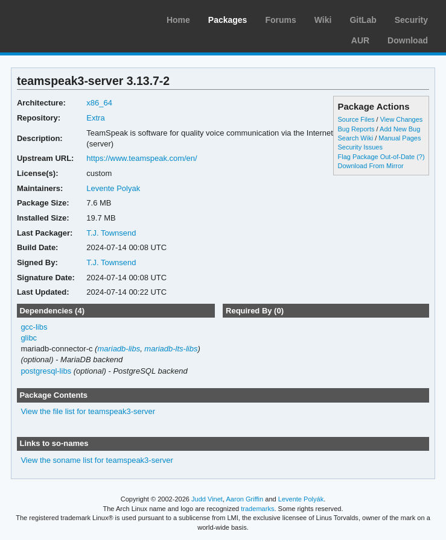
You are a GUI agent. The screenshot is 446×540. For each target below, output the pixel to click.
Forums (280, 20)
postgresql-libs (46, 370)
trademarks (257, 508)
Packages (227, 20)
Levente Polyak (113, 188)
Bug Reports (355, 129)
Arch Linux (66, 18)
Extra (95, 117)
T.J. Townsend (111, 232)
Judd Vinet (207, 499)
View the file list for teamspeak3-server (88, 411)
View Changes (401, 119)
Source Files (355, 119)
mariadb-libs (118, 348)
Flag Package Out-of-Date (376, 156)
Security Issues (359, 147)
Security (411, 20)
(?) (420, 156)
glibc (29, 337)
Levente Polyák (300, 499)
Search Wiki (355, 138)
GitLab (362, 20)
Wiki (323, 20)
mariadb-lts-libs (170, 348)
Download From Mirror (370, 165)
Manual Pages (399, 138)
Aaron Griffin (244, 499)
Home (178, 20)
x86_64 (99, 102)
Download (407, 40)
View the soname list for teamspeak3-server (97, 460)
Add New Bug (400, 129)
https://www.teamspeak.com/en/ (141, 158)
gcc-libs (34, 326)
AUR (360, 40)
